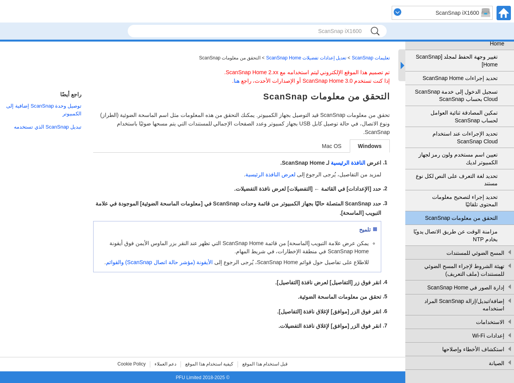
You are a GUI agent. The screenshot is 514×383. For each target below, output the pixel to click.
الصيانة (496, 363)
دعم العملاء (165, 364)
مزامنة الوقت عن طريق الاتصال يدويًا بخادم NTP (455, 235)
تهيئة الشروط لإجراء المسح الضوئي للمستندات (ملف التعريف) (464, 270)
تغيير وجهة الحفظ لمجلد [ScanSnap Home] (457, 61)
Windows (370, 146)
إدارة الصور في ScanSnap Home (465, 287)
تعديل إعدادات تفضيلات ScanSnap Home (306, 58)
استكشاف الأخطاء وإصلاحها (473, 349)
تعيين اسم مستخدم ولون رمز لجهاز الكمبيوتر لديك (458, 158)
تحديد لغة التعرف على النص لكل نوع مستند (457, 180)
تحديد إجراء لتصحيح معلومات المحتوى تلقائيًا (465, 201)
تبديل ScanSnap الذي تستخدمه (48, 127)
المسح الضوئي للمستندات (475, 253)
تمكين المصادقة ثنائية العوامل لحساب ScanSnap (464, 117)
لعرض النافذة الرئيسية (270, 174)
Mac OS (332, 146)
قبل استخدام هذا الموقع (265, 364)
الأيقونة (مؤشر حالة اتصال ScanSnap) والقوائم (159, 262)
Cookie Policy (132, 364)
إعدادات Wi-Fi (488, 336)
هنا (237, 81)
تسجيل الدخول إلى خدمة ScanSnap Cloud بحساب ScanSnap (456, 96)
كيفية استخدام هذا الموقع (209, 364)
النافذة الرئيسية (348, 163)
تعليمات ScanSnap (371, 58)
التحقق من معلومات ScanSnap (461, 218)
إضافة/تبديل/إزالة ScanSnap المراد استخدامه (464, 305)
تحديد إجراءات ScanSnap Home (460, 78)
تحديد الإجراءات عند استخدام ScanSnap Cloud (465, 137)
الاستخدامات (490, 322)
